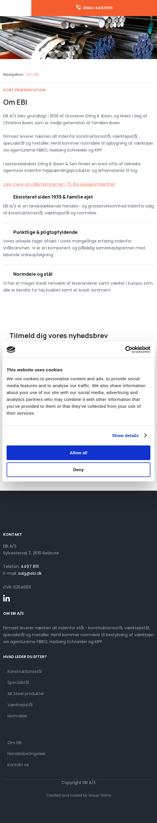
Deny (78, 469)
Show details (125, 435)
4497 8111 (30, 566)
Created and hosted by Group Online (78, 795)
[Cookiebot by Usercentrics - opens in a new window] (125, 349)
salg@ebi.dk (30, 573)
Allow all (78, 452)
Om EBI (32, 74)
